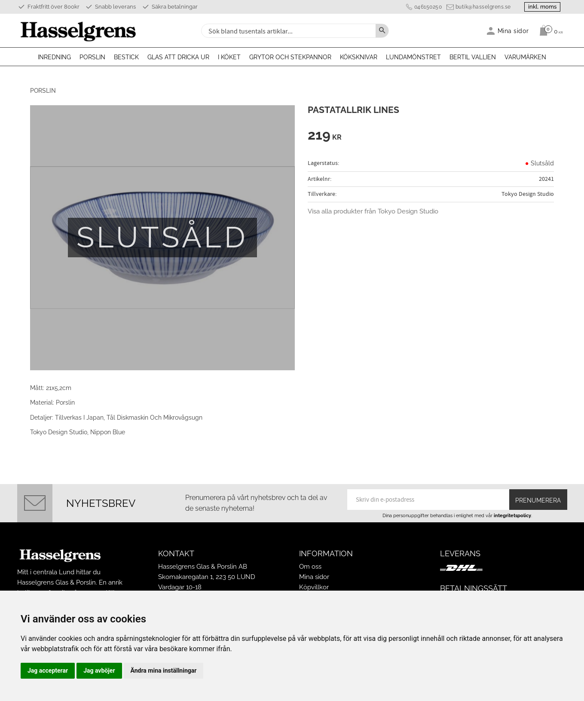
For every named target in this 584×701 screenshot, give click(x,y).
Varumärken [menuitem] (525, 57)
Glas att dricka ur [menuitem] (178, 57)
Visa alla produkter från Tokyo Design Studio (373, 211)
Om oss (310, 566)
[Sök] (382, 30)
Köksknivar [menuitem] (358, 57)
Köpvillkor (314, 587)
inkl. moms (542, 6)
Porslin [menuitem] (92, 57)
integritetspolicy (512, 515)
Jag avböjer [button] (99, 670)
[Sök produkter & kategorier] (287, 30)
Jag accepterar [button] (48, 670)
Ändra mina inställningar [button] (164, 670)
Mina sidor (314, 577)
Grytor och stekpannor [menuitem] (290, 57)
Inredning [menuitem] (54, 57)
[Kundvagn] (549, 30)
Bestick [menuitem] (126, 57)
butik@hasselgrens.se (483, 7)
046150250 (428, 7)
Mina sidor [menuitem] (513, 30)
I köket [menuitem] (229, 57)
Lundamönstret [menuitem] (413, 57)
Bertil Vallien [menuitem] (472, 57)
